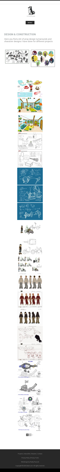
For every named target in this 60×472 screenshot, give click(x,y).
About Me (27, 454)
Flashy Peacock (34, 462)
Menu (30, 23)
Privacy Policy (25, 458)
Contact (40, 454)
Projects (20, 454)
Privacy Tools (35, 458)
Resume (33, 454)
